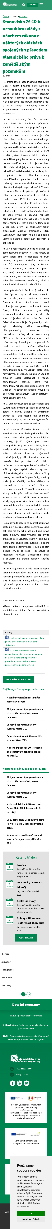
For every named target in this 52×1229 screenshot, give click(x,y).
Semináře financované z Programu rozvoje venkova (26, 1142)
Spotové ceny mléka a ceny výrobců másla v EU (21, 726)
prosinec (10, 869)
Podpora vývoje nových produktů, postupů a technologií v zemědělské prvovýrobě (26, 1038)
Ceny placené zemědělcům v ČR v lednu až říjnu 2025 (25, 738)
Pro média (7, 977)
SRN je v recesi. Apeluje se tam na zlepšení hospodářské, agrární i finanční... (25, 713)
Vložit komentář (19, 679)
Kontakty (6, 985)
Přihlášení (32, 5)
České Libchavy (26, 901)
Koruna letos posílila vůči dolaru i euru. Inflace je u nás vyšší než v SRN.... (24, 839)
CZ (23, 994)
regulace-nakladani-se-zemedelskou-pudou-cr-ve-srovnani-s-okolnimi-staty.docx (25, 640)
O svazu (5, 953)
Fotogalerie (8, 969)
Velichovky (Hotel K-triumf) (29, 885)
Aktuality (23, 16)
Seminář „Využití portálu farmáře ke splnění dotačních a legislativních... (31, 873)
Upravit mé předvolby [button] (31, 1219)
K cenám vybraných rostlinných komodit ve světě (23, 699)
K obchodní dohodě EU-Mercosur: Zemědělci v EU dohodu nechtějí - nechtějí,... (24, 751)
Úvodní (6, 16)
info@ (22, 1074)
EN (29, 994)
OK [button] (31, 1213)
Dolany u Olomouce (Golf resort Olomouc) (30, 920)
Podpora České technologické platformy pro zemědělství (26, 1026)
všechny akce (26, 937)
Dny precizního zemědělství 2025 (30, 893)
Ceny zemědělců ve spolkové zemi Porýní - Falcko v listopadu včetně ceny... (25, 823)
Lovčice (21, 865)
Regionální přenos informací (26, 1015)
